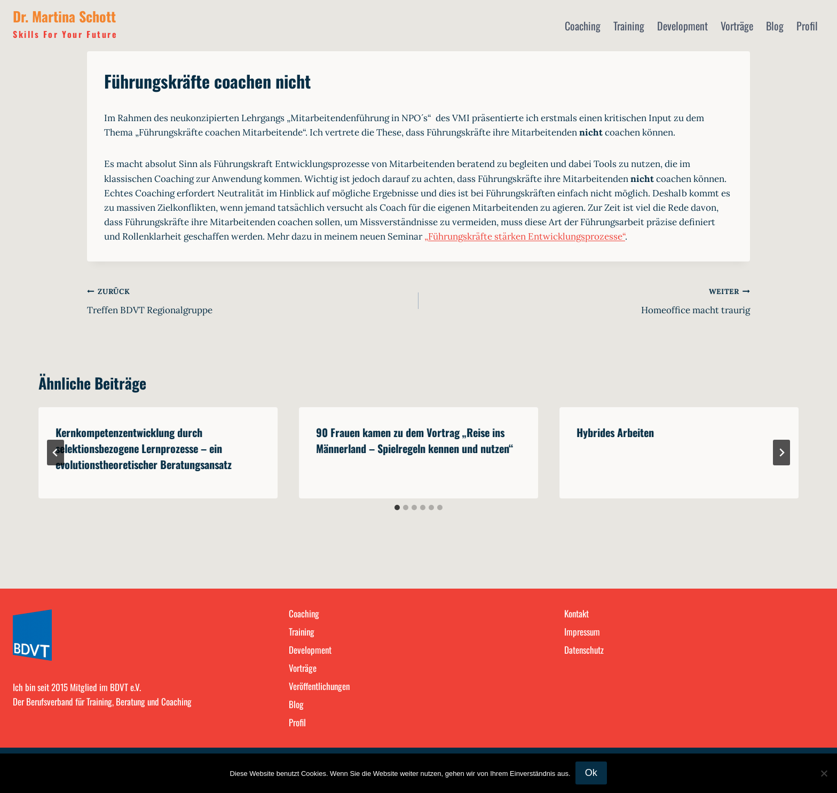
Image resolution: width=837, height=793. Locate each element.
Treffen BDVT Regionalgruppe (248, 300)
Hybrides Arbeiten (615, 432)
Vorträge (737, 26)
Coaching (583, 26)
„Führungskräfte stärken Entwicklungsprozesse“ (524, 236)
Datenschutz (584, 649)
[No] (823, 773)
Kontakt (576, 613)
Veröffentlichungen (319, 686)
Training (628, 26)
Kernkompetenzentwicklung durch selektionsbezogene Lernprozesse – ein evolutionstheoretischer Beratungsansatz (144, 448)
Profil (807, 26)
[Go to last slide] (55, 452)
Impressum (582, 631)
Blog (775, 26)
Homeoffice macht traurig (589, 300)
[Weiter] (781, 452)
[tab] (397, 507)
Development (682, 26)
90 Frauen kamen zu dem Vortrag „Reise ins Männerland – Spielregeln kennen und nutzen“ (414, 440)
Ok (592, 773)
